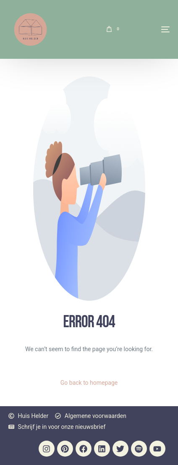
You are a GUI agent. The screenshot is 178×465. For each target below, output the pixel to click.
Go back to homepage (89, 382)
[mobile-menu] (149, 29)
